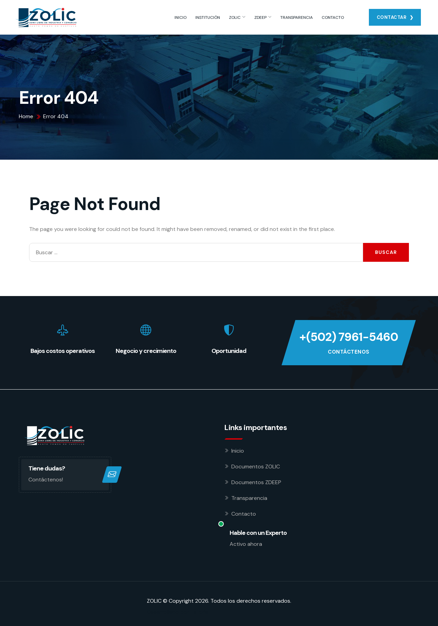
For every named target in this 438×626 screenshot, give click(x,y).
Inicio (237, 450)
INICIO (180, 17)
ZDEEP (260, 17)
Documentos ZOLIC (255, 466)
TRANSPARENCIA (296, 17)
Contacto (243, 513)
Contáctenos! (45, 479)
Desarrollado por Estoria (177, 611)
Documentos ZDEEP (256, 482)
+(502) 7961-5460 (348, 337)
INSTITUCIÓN (207, 17)
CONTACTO (333, 17)
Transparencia (249, 498)
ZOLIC (235, 17)
